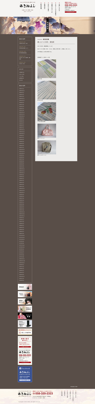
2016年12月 (21, 258)
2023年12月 (21, 112)
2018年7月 (21, 221)
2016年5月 (21, 270)
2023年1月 (21, 127)
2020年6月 (21, 178)
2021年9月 (21, 155)
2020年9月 (21, 174)
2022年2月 (21, 145)
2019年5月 (21, 202)
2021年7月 (21, 159)
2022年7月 (21, 137)
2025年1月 (21, 96)
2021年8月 (21, 157)
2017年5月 (21, 249)
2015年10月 (21, 276)
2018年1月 (21, 233)
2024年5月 (21, 106)
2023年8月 (21, 118)
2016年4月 (21, 272)
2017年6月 (21, 247)
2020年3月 (21, 184)
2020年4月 (21, 182)
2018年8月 (21, 219)
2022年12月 (21, 129)
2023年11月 (21, 114)
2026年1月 (21, 88)
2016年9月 (21, 264)
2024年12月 (21, 98)
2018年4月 (21, 227)
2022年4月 (21, 143)
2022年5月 (21, 141)
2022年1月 (21, 147)
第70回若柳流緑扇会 (23, 52)
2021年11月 (21, 151)
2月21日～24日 (22, 63)
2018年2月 (21, 231)
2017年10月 (21, 239)
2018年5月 (21, 225)
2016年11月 (21, 260)
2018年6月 (21, 223)
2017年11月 (21, 237)
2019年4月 (21, 204)
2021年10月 (21, 153)
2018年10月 (21, 215)
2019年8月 (21, 196)
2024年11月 (21, 100)
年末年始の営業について (23, 48)
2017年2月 (21, 254)
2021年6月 (21, 161)
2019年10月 (21, 192)
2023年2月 (21, 125)
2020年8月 (21, 176)
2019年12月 (21, 188)
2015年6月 (21, 280)
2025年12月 (21, 90)
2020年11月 (21, 170)
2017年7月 (21, 245)
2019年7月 (21, 198)
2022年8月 (21, 135)
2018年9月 (21, 217)
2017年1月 (21, 256)
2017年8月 (21, 243)
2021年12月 (21, 149)
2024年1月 (21, 110)
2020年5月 (21, 180)
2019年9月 (21, 194)
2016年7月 (21, 266)
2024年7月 (21, 104)
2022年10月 (21, 133)
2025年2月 (21, 94)
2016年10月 (21, 262)
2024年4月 (21, 108)
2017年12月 (21, 235)
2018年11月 (21, 213)
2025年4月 (21, 92)
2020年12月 (21, 168)
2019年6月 (21, 200)
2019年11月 (21, 190)
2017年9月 (21, 241)
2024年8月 (21, 102)
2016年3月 (21, 274)
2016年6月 (21, 268)
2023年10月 (21, 116)
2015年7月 (21, 278)
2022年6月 (21, 139)
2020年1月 (21, 186)
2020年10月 (21, 172)
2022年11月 (21, 131)
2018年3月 (21, 229)
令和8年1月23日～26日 (23, 43)
